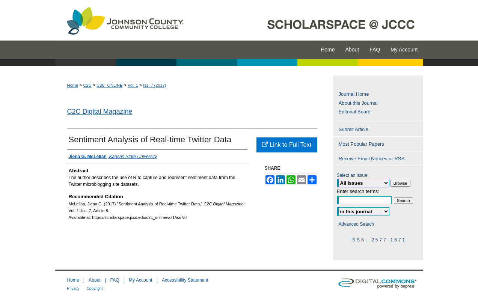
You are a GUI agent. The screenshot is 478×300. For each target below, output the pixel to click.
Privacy (73, 288)
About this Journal (358, 103)
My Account (140, 280)
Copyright (95, 288)
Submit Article (353, 129)
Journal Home (354, 94)
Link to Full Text (286, 145)
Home (72, 85)
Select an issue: (353, 175)
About (94, 280)
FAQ (114, 280)
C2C (87, 85)
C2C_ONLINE (109, 85)
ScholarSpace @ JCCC (307, 20)
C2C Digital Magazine (100, 111)
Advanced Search (356, 224)
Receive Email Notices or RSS (372, 158)
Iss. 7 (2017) (154, 85)
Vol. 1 (133, 85)
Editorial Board (355, 112)
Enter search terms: (358, 191)
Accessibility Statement (185, 280)
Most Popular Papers (361, 144)
